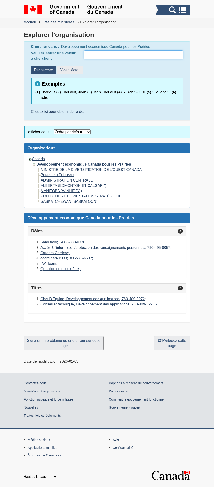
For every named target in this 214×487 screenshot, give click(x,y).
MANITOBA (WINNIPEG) (61, 191)
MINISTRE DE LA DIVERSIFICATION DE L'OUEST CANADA (91, 170)
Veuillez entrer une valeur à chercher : (53, 55)
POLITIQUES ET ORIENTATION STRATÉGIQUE (81, 196)
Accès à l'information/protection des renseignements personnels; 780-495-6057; (105, 248)
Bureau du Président (57, 175)
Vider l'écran (70, 70)
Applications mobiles (42, 448)
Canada (38, 159)
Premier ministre (120, 391)
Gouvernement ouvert (124, 407)
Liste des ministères (58, 22)
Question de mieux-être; (60, 269)
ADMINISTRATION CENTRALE (67, 180)
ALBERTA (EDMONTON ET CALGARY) (73, 186)
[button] (173, 10)
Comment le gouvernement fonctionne (136, 399)
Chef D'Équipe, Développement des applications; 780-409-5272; (93, 299)
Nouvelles (31, 407)
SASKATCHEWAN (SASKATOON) (69, 201)
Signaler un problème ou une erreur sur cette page (63, 343)
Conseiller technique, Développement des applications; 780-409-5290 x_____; (104, 304)
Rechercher (43, 70)
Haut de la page (40, 476)
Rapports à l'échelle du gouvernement (136, 383)
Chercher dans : (45, 47)
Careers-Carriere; (55, 253)
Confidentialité (123, 448)
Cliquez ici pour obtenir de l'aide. (57, 112)
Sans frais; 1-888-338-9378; (63, 242)
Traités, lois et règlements (42, 415)
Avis (116, 440)
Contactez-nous (35, 383)
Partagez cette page (172, 343)
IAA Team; (49, 263)
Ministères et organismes (42, 391)
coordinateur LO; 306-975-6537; (66, 258)
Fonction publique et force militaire (48, 399)
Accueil (30, 22)
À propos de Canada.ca (45, 455)
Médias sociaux (39, 440)
